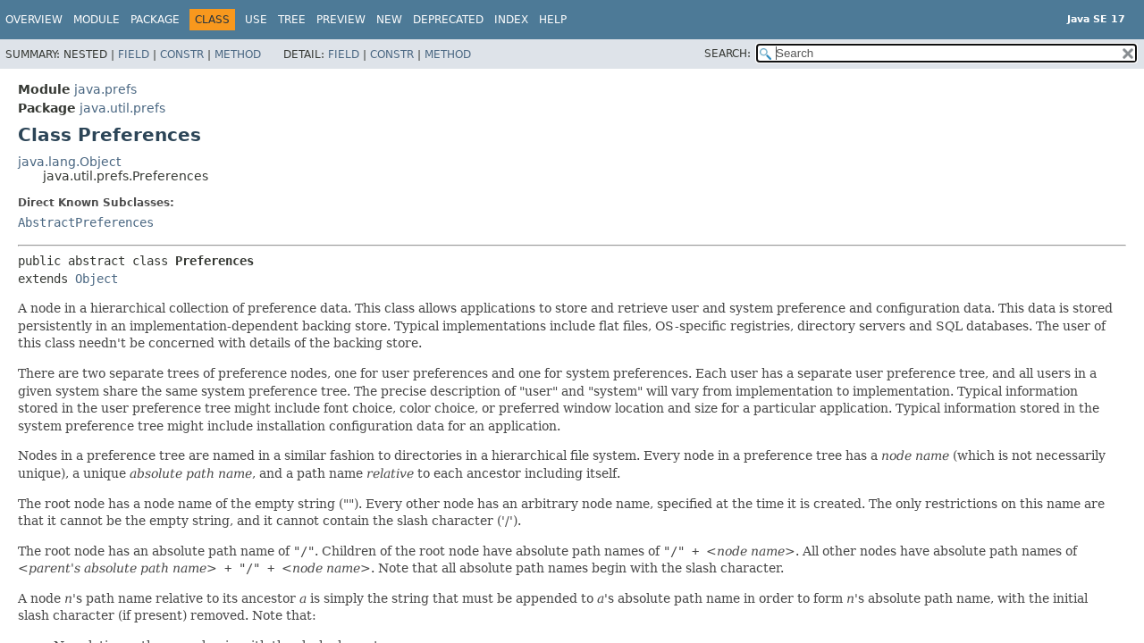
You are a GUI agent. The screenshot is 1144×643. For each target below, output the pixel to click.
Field (133, 54)
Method (237, 54)
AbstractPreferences (86, 222)
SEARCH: (727, 53)
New (389, 19)
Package (155, 19)
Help (553, 19)
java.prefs (105, 89)
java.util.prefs (122, 108)
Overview (34, 19)
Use (256, 19)
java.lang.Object (69, 161)
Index (511, 19)
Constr (182, 54)
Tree (292, 19)
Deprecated (448, 19)
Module (96, 19)
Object (96, 278)
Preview (341, 19)
